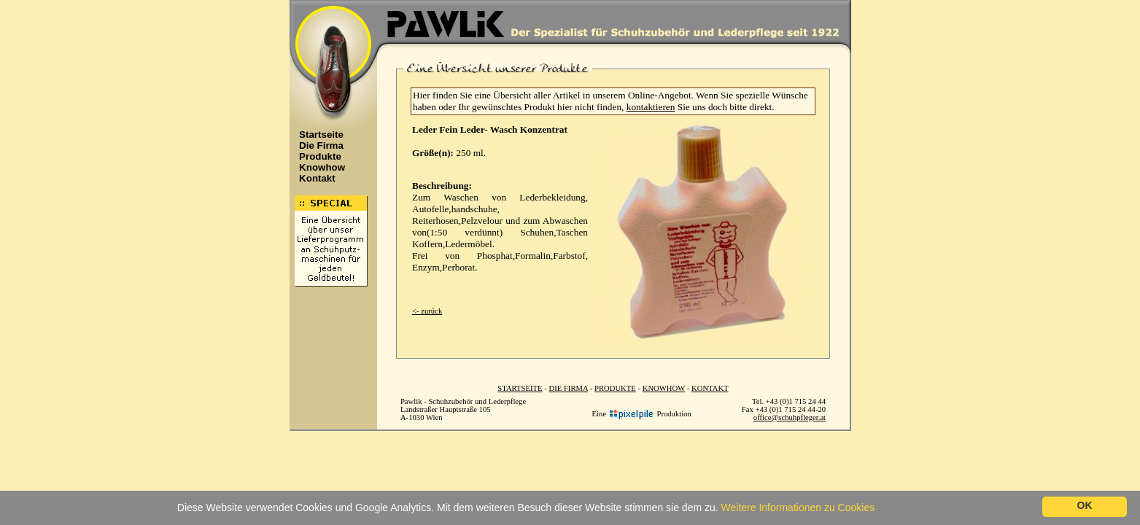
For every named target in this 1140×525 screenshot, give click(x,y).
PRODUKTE (615, 388)
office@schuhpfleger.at (789, 417)
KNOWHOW (664, 388)
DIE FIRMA (568, 388)
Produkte (316, 156)
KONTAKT (710, 388)
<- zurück (427, 311)
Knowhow (318, 167)
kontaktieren (651, 106)
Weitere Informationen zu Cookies (798, 507)
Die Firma (317, 145)
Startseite (317, 134)
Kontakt (313, 178)
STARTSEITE (519, 388)
